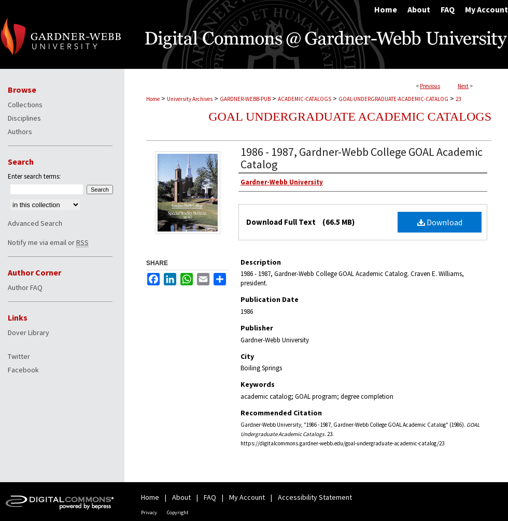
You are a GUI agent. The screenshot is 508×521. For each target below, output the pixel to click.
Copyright (178, 512)
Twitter (19, 356)
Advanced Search (35, 223)
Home (153, 99)
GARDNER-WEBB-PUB (245, 99)
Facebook (23, 369)
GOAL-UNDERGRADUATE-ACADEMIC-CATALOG (393, 99)
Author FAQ (25, 287)
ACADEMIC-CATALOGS (304, 99)
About (181, 497)
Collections (25, 104)
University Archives (190, 99)
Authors (20, 131)
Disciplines (24, 118)
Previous (430, 86)
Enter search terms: (34, 176)
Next (463, 86)
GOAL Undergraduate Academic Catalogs (349, 116)
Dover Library (28, 332)
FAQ (210, 497)
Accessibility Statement (315, 497)
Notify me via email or (48, 242)
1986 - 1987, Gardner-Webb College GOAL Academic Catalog (362, 157)
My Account (247, 497)
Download (439, 222)
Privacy (149, 512)
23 (458, 99)
